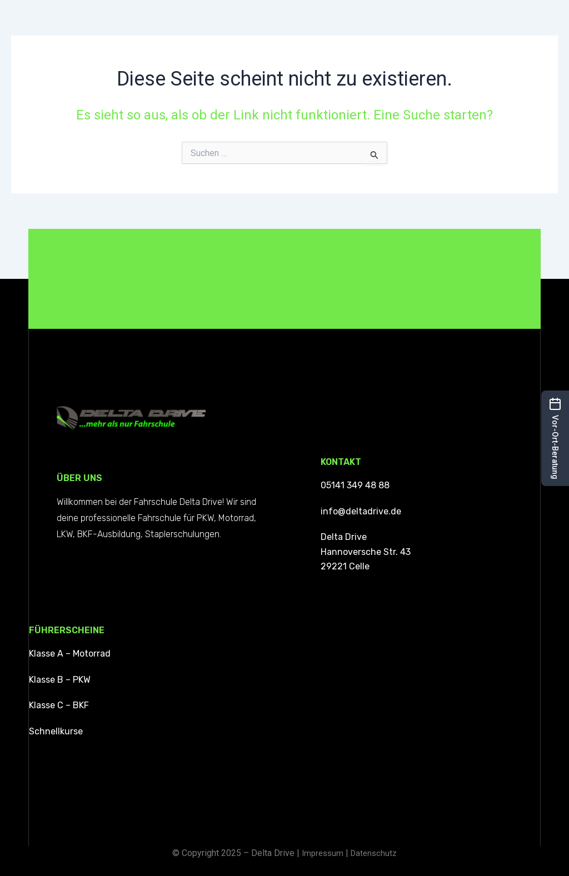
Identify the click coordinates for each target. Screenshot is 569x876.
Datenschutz (375, 853)
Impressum (321, 853)
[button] (555, 438)
